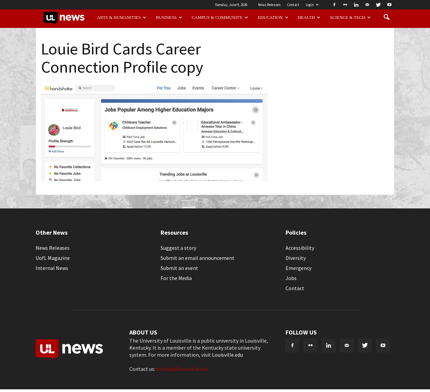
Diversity (296, 257)
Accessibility (300, 247)
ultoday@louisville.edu (182, 368)
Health (309, 17)
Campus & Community (220, 17)
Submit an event (179, 268)
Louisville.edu (227, 354)
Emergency (298, 268)
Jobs (291, 278)
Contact (293, 4)
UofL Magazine (53, 257)
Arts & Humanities (121, 17)
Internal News (52, 268)
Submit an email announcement (197, 257)
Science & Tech (350, 17)
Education (273, 17)
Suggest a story (178, 247)
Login (312, 4)
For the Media (176, 278)
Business (169, 17)
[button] (386, 17)
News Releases (269, 4)
